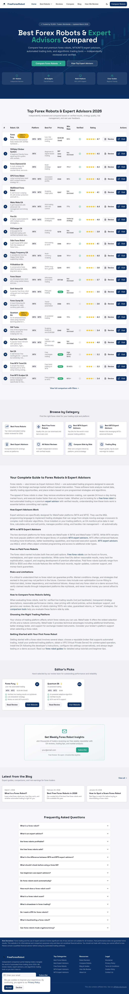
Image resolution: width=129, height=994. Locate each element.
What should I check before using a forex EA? (64, 865)
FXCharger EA (16, 228)
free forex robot (106, 498)
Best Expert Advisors (61, 963)
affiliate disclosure (120, 987)
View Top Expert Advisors (82, 65)
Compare (70, 4)
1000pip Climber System (17, 150)
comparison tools (18, 609)
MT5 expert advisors (108, 541)
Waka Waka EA (16, 202)
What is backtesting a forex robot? (64, 920)
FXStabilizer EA (16, 264)
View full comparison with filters (64, 388)
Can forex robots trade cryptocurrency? (64, 928)
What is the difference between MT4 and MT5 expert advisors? (64, 857)
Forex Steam (15, 276)
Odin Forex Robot (17, 240)
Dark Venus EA (16, 288)
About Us (82, 972)
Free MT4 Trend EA (18, 363)
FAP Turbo (14, 327)
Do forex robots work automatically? (64, 881)
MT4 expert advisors (78, 537)
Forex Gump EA (16, 301)
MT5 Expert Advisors (61, 972)
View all (122, 778)
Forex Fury (12, 136)
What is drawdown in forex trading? (64, 904)
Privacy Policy (110, 963)
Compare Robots (118, 4)
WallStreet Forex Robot (17, 189)
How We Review (91, 4)
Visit (121, 139)
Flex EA (13, 216)
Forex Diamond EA (18, 164)
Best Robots (46, 4)
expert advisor (52, 501)
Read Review (12, 705)
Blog (79, 4)
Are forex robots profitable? (64, 841)
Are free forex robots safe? (64, 849)
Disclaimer (109, 960)
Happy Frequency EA (19, 252)
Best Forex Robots (60, 960)
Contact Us (109, 972)
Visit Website (32, 705)
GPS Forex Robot (17, 176)
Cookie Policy (110, 969)
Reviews (59, 4)
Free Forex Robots (60, 966)
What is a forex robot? (64, 826)
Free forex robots (75, 554)
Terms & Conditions (112, 966)
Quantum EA (14, 314)
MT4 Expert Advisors (61, 969)
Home (33, 4)
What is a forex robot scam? (64, 896)
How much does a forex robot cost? (64, 888)
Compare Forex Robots (48, 65)
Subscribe (82, 750)
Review (109, 139)
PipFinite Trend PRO (18, 339)
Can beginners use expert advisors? (64, 873)
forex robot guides (54, 648)
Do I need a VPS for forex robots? (64, 912)
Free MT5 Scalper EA (19, 375)
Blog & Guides (84, 966)
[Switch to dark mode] (107, 4)
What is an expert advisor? (64, 833)
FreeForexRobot (13, 4)
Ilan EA (13, 351)
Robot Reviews (84, 960)
